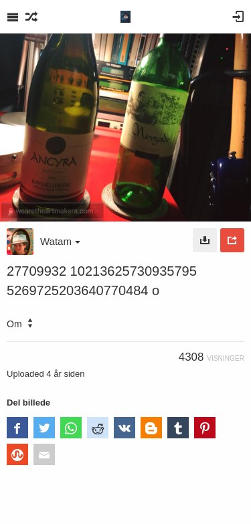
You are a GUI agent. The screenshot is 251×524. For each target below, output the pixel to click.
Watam (60, 241)
